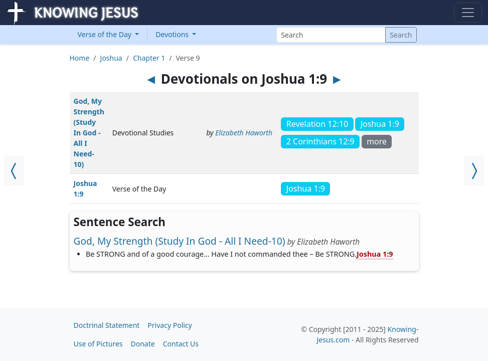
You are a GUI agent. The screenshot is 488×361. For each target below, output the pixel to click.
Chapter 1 (149, 58)
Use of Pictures (98, 343)
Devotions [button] (173, 34)
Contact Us (181, 343)
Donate (143, 343)
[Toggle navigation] (468, 13)
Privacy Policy (169, 325)
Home (80, 58)
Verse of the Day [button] (105, 34)
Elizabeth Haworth (243, 132)
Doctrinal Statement (107, 325)
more (377, 141)
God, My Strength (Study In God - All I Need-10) (89, 132)
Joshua (111, 58)
